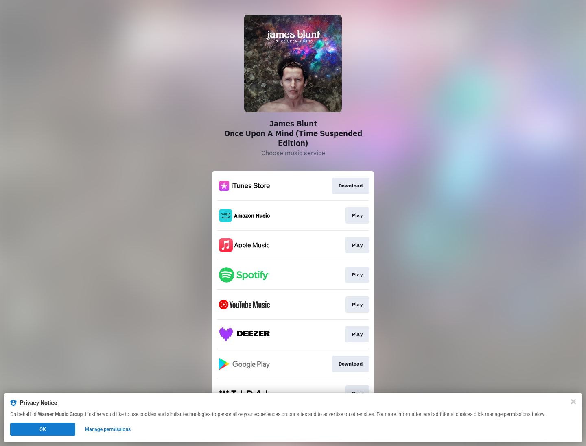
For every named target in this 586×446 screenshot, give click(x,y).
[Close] (573, 401)
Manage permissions (108, 429)
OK (42, 429)
